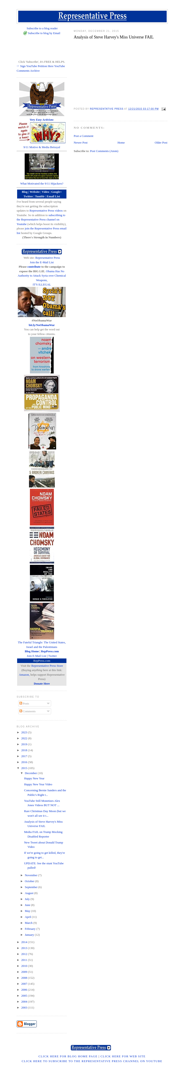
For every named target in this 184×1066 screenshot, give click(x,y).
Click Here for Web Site (122, 1056)
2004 (24, 1001)
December (31, 773)
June (28, 905)
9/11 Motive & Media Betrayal (42, 147)
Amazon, (24, 674)
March (29, 923)
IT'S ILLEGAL (42, 284)
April (28, 917)
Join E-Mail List (36, 656)
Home (121, 142)
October (30, 881)
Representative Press (47, 257)
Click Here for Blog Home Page (68, 1056)
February (30, 928)
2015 (24, 768)
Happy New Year (34, 778)
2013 (24, 948)
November (31, 875)
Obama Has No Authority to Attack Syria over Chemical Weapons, (42, 275)
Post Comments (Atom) (104, 151)
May (28, 911)
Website (35, 191)
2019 (24, 744)
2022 (24, 738)
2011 (24, 960)
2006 (24, 989)
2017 (24, 756)
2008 (24, 977)
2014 (24, 942)
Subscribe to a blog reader (42, 28)
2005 (24, 995)
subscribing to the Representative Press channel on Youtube (41, 219)
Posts (24, 703)
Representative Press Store (47, 665)
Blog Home (32, 651)
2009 (24, 972)
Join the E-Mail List (42, 262)
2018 (24, 750)
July (28, 899)
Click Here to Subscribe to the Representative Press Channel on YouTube (92, 1061)
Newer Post (80, 142)
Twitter (52, 656)
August (29, 893)
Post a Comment (83, 136)
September (31, 887)
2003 (24, 1007)
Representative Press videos (46, 210)
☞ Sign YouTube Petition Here (35, 66)
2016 (24, 762)
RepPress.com (41, 660)
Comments (27, 711)
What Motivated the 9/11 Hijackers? (41, 183)
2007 (24, 983)
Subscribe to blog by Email (44, 33)
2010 (24, 966)
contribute (34, 266)
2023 (24, 732)
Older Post (161, 142)
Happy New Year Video (38, 784)
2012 (24, 954)
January (30, 934)
